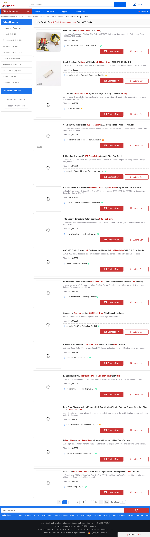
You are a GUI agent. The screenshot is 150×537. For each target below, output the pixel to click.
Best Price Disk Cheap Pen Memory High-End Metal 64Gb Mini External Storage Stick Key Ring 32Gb (105, 408)
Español (77, 526)
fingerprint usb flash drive (13, 40)
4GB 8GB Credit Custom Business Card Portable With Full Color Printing (104, 250)
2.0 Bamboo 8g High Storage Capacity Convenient (95, 93)
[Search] (123, 502)
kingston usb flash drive (12, 64)
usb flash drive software (65, 515)
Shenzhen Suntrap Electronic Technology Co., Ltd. (85, 75)
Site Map (90, 523)
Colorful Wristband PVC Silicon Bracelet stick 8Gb (94, 344)
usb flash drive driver (11, 83)
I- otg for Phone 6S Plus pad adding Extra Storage (96, 440)
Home (37, 11)
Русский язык (67, 526)
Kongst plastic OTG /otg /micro (91, 376)
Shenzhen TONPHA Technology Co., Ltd (81, 326)
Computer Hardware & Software (37, 17)
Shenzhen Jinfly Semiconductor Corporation (83, 203)
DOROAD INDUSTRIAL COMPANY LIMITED (82, 46)
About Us (66, 523)
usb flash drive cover (136, 515)
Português (92, 526)
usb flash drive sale (45, 515)
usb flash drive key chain (12, 52)
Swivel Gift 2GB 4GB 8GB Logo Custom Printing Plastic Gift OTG (101, 472)
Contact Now (111, 51)
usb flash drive (119, 515)
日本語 (84, 526)
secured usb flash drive (12, 28)
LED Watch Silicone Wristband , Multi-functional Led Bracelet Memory (103, 282)
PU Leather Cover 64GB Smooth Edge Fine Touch (92, 156)
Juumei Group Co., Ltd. (75, 487)
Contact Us (76, 523)
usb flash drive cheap (103, 515)
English (142, 11)
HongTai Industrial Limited (76, 263)
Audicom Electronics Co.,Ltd (77, 357)
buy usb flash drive (10, 77)
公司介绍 (98, 523)
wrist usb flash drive (10, 46)
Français (57, 526)
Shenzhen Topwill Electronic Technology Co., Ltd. (85, 171)
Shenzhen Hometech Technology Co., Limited (83, 140)
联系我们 (107, 523)
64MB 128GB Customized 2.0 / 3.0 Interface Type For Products (98, 125)
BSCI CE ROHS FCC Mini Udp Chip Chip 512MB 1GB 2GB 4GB (102, 187)
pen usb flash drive (10, 34)
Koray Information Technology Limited (81, 297)
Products (50, 11)
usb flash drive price (28, 515)
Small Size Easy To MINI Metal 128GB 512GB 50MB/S (97, 62)
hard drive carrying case (12, 71)
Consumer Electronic (15, 17)
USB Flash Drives (57, 17)
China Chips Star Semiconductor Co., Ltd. (82, 425)
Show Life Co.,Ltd (73, 108)
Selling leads (80, 11)
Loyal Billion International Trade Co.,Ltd (81, 234)
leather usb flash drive (11, 58)
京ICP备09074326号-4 (97, 533)
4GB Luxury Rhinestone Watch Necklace (88, 219)
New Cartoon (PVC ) (82, 31)
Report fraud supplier (16, 99)
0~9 (111, 529)
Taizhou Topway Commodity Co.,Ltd (80, 453)
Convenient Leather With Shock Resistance (93, 313)
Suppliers (64, 11)
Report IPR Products (16, 106)
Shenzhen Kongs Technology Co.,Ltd (80, 389)
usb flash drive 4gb (84, 515)
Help (83, 523)
